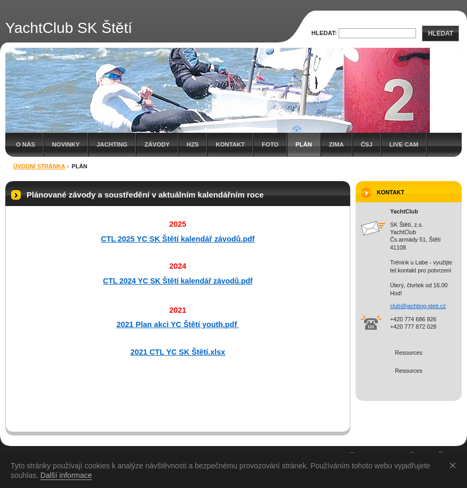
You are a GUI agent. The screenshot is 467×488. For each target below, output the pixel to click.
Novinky (66, 144)
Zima (336, 144)
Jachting (112, 144)
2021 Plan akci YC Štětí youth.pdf (178, 324)
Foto (270, 144)
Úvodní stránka (39, 166)
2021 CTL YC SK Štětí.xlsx (178, 352)
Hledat (440, 33)
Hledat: (324, 33)
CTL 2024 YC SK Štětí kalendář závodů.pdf (178, 281)
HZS (193, 144)
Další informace (66, 475)
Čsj (367, 144)
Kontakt (230, 144)
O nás (25, 144)
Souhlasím (455, 465)
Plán (304, 144)
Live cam (404, 144)
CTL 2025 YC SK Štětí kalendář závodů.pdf (178, 239)
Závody (156, 144)
